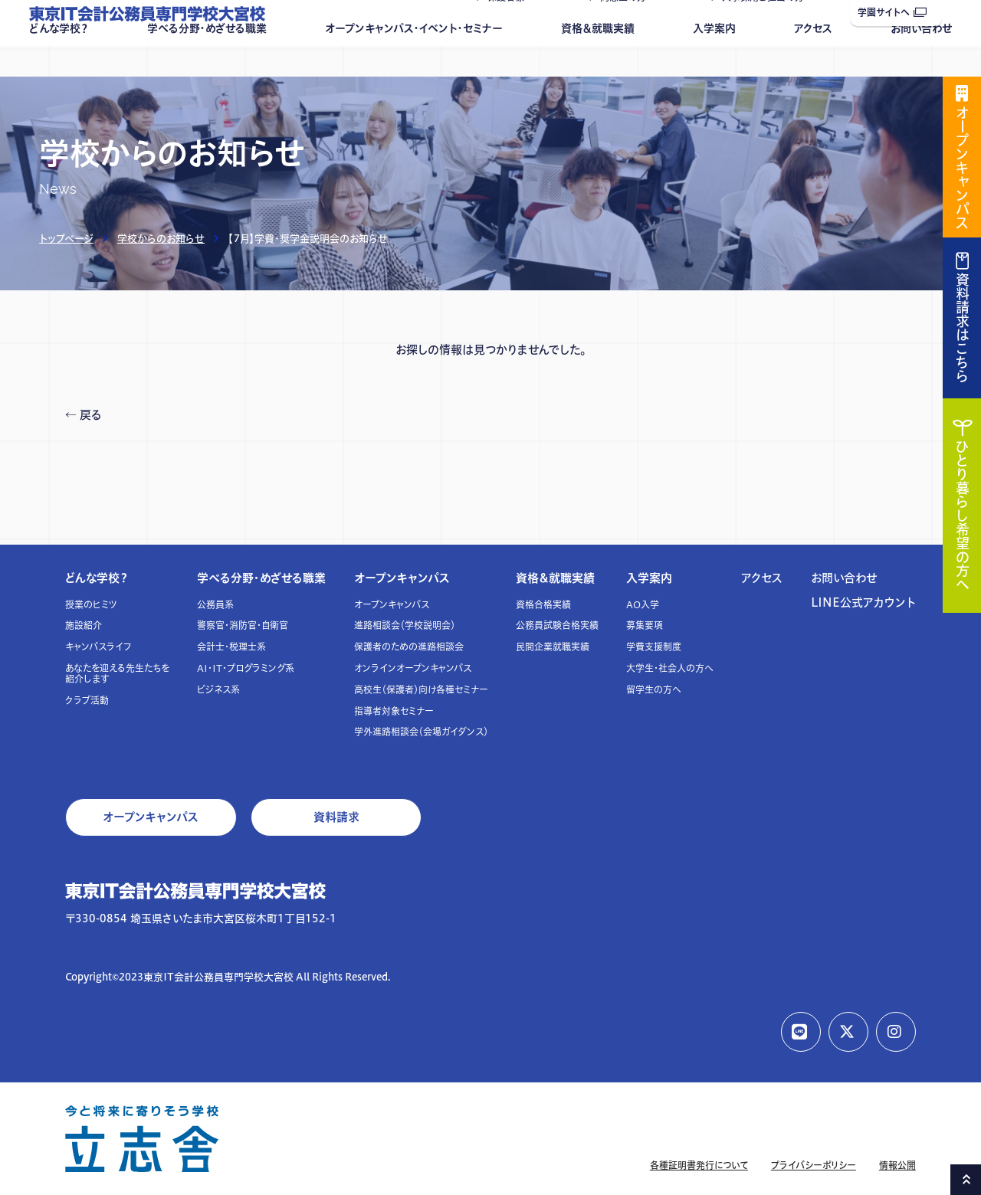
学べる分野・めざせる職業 (207, 59)
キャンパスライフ (98, 647)
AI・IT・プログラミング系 (245, 668)
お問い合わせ (921, 59)
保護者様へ (510, 28)
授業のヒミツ (91, 605)
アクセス (813, 59)
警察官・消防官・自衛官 (242, 625)
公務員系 (215, 605)
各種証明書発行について (699, 1165)
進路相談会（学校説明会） (404, 625)
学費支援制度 (653, 647)
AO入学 (642, 605)
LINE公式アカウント (863, 602)
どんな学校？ (59, 59)
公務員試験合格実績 (557, 625)
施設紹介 (83, 625)
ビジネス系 (218, 690)
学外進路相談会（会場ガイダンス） (421, 732)
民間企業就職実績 (552, 647)
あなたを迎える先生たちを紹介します (117, 674)
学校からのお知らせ (161, 238)
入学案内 (714, 59)
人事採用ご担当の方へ (767, 28)
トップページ (66, 238)
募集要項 (644, 625)
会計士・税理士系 (231, 647)
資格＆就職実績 (598, 59)
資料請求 (336, 817)
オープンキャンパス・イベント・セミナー (414, 59)
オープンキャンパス (402, 578)
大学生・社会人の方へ (670, 668)
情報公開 (897, 1165)
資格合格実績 (543, 605)
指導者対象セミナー (394, 711)
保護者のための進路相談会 (409, 647)
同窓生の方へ (627, 28)
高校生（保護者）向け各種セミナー (421, 690)
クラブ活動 (87, 700)
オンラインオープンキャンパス (412, 668)
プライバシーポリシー (813, 1165)
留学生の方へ (653, 690)
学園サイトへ (892, 12)
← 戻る (83, 415)
